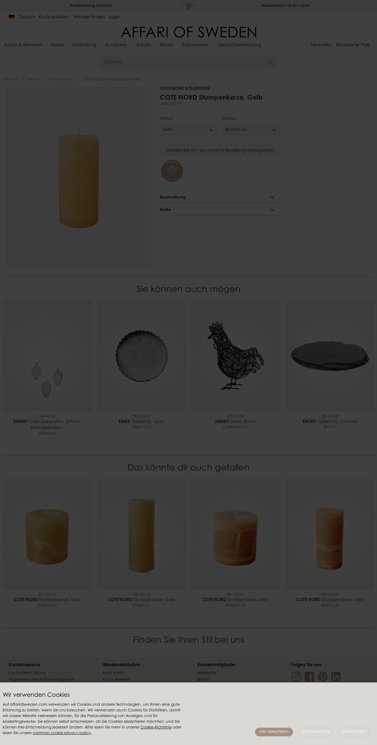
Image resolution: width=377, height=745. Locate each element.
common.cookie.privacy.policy (62, 733)
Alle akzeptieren (274, 732)
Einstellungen (353, 732)
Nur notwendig (315, 732)
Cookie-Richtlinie (156, 728)
